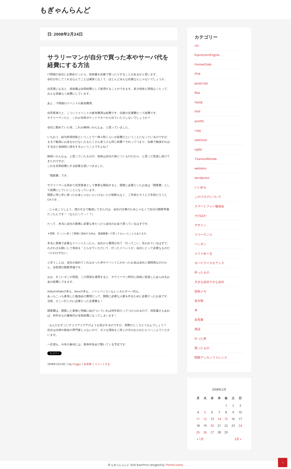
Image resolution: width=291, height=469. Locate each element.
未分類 (198, 301)
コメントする (102, 364)
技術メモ (200, 291)
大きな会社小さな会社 (209, 282)
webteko (200, 168)
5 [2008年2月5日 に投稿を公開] (205, 412)
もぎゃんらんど (65, 10)
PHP (197, 112)
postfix (199, 121)
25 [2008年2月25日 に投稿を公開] (198, 432)
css (196, 45)
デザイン (200, 225)
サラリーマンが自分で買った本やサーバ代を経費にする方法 (108, 61)
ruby (197, 130)
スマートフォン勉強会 (209, 206)
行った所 (200, 338)
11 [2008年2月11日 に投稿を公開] (198, 419)
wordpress (201, 178)
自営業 (87, 364)
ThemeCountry (174, 465)
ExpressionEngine (207, 55)
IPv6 (197, 74)
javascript (201, 83)
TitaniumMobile (205, 159)
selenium (200, 140)
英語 (197, 329)
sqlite (198, 149)
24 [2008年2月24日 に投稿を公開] (240, 426)
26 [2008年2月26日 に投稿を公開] (205, 432)
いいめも (200, 187)
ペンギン (200, 244)
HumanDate (202, 64)
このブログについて (207, 197)
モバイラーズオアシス (209, 263)
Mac (197, 93)
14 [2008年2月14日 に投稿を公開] (219, 419)
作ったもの (201, 272)
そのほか (200, 216)
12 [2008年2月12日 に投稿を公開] (205, 419)
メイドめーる (203, 253)
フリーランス (203, 234)
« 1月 (200, 439)
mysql (198, 102)
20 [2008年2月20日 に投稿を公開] (212, 426)
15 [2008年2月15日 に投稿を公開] (226, 419)
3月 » (238, 439)
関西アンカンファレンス (210, 357)
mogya (76, 364)
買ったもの (201, 348)
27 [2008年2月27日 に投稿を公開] (212, 432)
